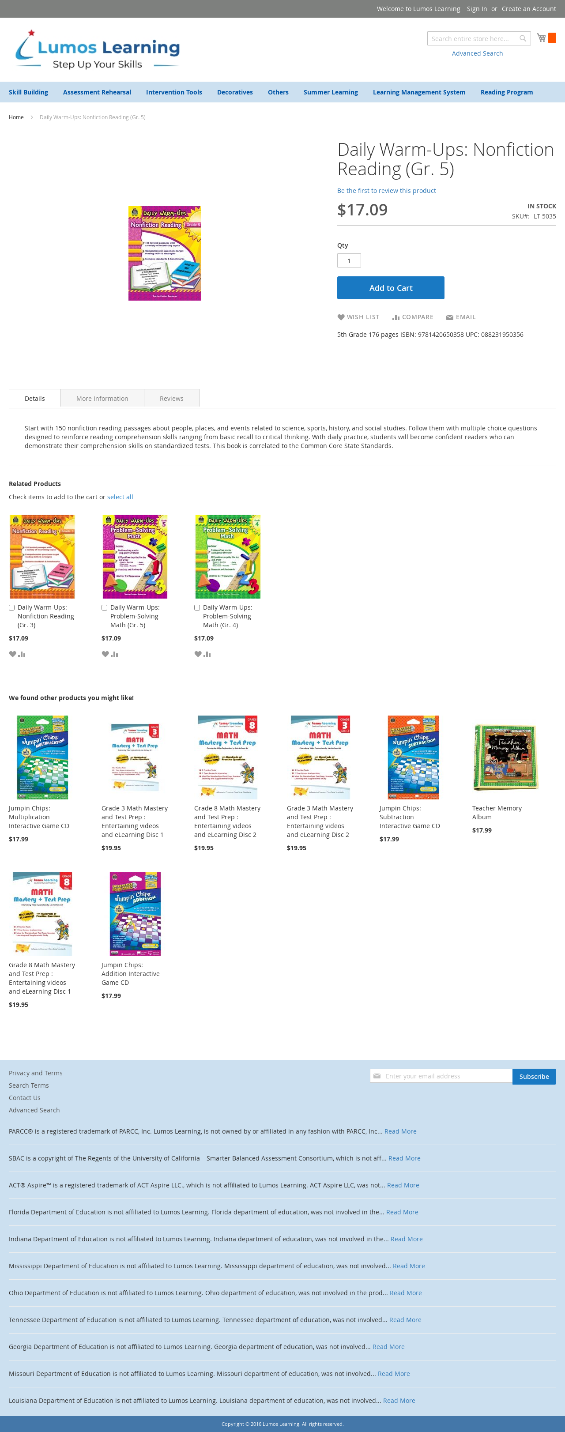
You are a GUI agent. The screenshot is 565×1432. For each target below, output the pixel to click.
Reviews (172, 398)
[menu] (282, 92)
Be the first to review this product (386, 190)
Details (35, 398)
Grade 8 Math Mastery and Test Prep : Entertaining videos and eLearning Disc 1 (42, 978)
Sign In (477, 8)
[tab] (35, 398)
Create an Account (529, 8)
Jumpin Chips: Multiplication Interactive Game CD (39, 817)
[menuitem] (28, 92)
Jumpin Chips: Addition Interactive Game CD (131, 974)
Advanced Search (477, 53)
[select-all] (120, 497)
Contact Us (25, 1097)
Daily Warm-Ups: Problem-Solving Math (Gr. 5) (135, 616)
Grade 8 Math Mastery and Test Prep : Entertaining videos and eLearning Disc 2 (227, 821)
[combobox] (479, 38)
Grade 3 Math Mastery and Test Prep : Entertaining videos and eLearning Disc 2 (320, 821)
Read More (400, 1131)
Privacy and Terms (36, 1073)
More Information (102, 398)
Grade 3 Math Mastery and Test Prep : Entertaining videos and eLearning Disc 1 (135, 821)
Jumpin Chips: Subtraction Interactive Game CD (410, 817)
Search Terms (29, 1085)
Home (17, 117)
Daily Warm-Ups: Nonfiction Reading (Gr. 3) (46, 616)
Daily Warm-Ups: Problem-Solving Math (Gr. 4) (227, 616)
